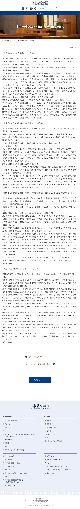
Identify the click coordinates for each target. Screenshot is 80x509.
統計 (6, 446)
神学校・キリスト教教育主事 (14, 450)
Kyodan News (50, 434)
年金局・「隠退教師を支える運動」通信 (58, 470)
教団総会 (8, 443)
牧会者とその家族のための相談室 (16, 473)
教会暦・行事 (49, 456)
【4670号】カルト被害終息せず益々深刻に (40, 364)
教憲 (6, 427)
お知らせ (48, 420)
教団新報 (40, 13)
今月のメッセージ (51, 427)
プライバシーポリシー (12, 485)
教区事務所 (8, 459)
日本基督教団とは (9, 416)
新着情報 (47, 416)
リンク (47, 463)
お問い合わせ (49, 473)
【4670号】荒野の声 (35, 357)
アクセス (8, 476)
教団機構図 (8, 439)
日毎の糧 (48, 431)
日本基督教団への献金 (12, 463)
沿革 (6, 431)
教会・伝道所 (9, 456)
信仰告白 (8, 424)
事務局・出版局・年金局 (53, 459)
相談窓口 (8, 470)
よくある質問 (9, 466)
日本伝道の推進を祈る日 (53, 441)
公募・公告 (49, 437)
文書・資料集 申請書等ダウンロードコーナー (60, 466)
